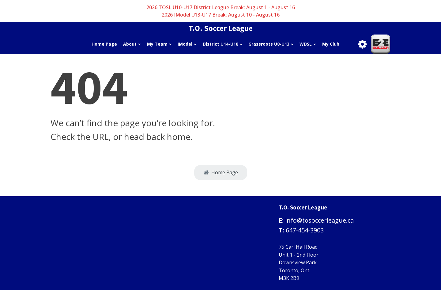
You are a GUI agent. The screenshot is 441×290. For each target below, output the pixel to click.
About (132, 44)
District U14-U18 (222, 44)
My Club (330, 44)
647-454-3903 (305, 230)
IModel (187, 44)
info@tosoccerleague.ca (319, 220)
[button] (220, 172)
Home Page (104, 44)
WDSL (308, 44)
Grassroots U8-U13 (270, 44)
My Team (159, 44)
